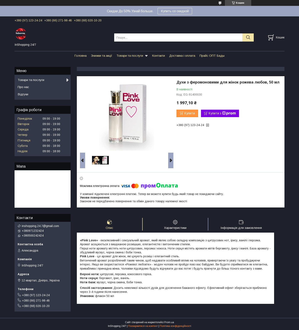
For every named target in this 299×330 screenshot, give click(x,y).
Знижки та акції (101, 55)
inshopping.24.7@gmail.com (40, 226)
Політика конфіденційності (175, 326)
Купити (189, 113)
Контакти (158, 55)
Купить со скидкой (175, 11)
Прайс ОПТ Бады (212, 55)
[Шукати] (248, 37)
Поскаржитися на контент (143, 326)
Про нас (23, 87)
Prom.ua (169, 322)
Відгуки (23, 94)
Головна (80, 55)
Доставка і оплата (182, 55)
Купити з (222, 113)
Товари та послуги (129, 55)
